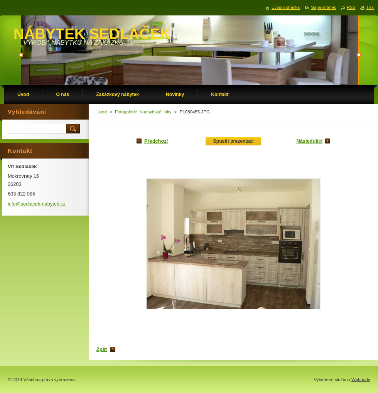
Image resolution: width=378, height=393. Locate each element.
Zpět (101, 349)
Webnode (360, 379)
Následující (309, 141)
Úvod (101, 112)
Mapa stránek (323, 7)
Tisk (370, 7)
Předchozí (156, 141)
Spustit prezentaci (233, 141)
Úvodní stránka (286, 7)
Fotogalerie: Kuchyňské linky (143, 112)
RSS (351, 7)
